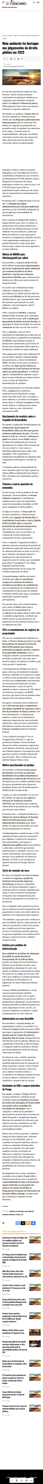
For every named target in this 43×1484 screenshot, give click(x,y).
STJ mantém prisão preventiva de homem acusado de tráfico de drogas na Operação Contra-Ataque (14, 1379)
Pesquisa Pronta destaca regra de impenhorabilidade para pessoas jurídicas (14, 1409)
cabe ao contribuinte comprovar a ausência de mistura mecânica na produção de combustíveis (20, 582)
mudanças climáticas (8, 1214)
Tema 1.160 (27, 512)
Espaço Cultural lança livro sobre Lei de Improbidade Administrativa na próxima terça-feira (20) (14, 1302)
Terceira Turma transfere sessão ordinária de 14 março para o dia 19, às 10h (13, 1288)
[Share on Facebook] (7, 59)
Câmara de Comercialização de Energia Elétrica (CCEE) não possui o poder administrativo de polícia (20, 820)
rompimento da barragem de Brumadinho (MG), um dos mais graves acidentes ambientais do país (20, 431)
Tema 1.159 (23, 220)
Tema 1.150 (29, 1176)
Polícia (18, 1214)
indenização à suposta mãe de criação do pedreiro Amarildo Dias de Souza (20, 1035)
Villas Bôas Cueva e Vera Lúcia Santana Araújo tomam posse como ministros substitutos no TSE (14, 1274)
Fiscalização (20, 1211)
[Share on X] (11, 59)
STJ (5, 38)
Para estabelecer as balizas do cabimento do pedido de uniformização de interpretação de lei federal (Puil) (20, 956)
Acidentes (12, 1211)
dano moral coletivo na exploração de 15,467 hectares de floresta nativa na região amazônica (21, 369)
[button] (4, 2)
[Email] (14, 59)
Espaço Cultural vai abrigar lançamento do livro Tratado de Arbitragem (13, 1395)
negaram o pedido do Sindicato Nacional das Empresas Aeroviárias (17, 881)
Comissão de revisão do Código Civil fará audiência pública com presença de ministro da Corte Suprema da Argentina (14, 1241)
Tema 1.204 (30, 114)
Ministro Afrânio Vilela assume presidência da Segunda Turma (13, 1331)
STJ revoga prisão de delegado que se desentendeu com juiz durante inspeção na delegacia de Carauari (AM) (14, 1258)
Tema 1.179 (28, 1094)
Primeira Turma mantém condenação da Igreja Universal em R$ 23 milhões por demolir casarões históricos (14, 1317)
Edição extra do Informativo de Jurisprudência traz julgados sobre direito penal (14, 1364)
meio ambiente (29, 1211)
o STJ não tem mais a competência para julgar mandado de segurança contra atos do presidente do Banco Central (21, 709)
